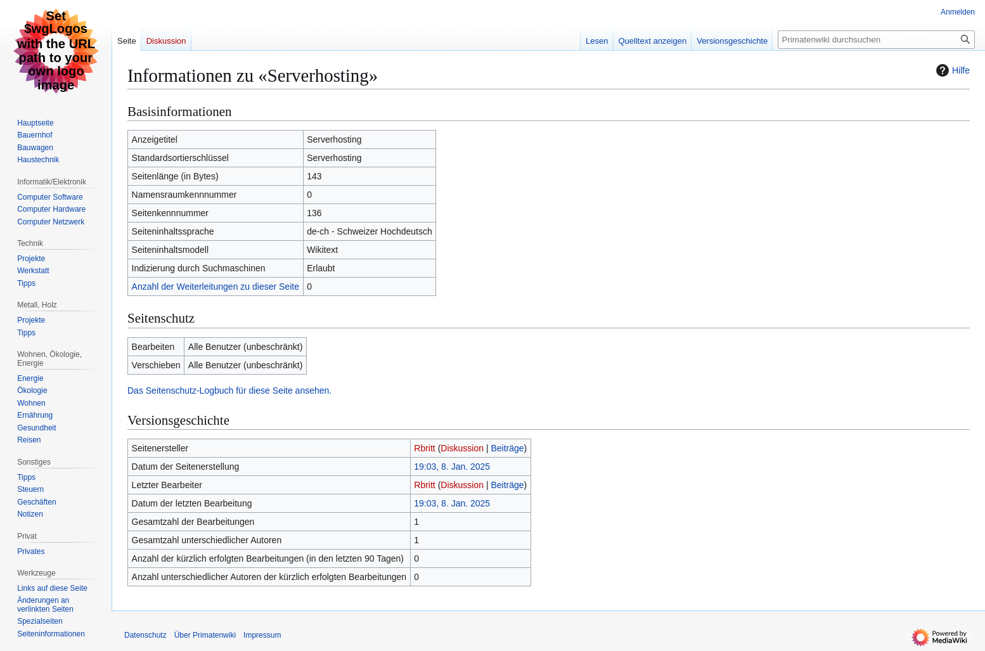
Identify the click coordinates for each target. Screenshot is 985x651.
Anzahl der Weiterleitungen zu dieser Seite (215, 286)
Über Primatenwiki (205, 635)
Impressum (262, 635)
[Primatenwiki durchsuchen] (876, 39)
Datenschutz (145, 635)
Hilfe (951, 70)
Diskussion (462, 448)
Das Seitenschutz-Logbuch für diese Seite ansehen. (229, 390)
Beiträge (507, 448)
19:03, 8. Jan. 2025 (452, 466)
